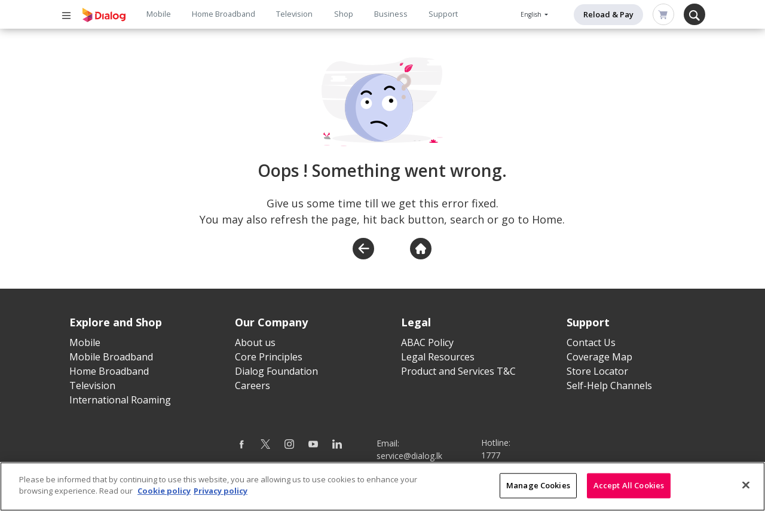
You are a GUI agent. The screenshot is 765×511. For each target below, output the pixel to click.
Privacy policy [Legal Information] (220, 497)
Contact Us (591, 342)
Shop (343, 13)
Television (294, 13)
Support (443, 13)
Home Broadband (223, 13)
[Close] (746, 492)
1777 (490, 455)
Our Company (271, 322)
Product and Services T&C (458, 371)
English (532, 14)
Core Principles (268, 356)
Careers (252, 385)
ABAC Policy (427, 342)
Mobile (158, 13)
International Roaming (120, 399)
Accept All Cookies (628, 491)
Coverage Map (599, 356)
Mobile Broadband (111, 356)
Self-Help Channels (609, 385)
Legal (416, 322)
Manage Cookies (538, 491)
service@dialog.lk (409, 455)
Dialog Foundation (276, 371)
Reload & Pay (608, 14)
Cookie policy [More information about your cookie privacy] (164, 497)
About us (255, 342)
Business (391, 13)
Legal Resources (438, 356)
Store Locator (597, 371)
